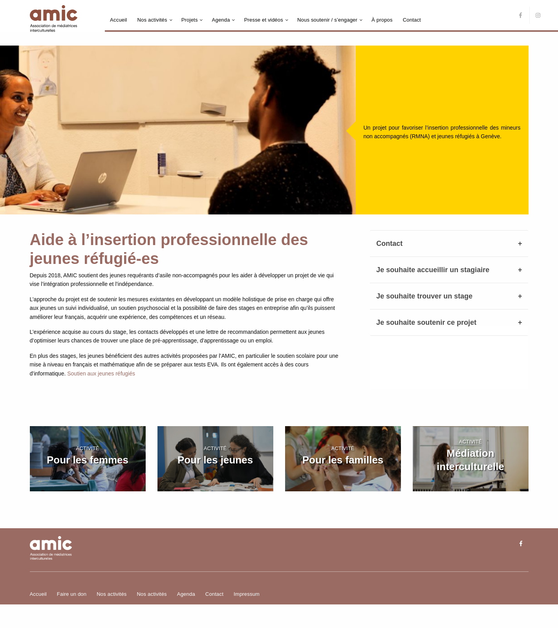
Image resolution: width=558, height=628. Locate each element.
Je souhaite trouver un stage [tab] (424, 296)
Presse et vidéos (263, 20)
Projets (189, 20)
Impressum (247, 594)
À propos (382, 20)
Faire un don (71, 594)
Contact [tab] (389, 243)
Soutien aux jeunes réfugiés (101, 373)
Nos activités (152, 20)
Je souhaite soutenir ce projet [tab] (426, 322)
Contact (412, 20)
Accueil (118, 20)
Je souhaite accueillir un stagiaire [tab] (432, 270)
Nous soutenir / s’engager (327, 20)
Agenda (221, 20)
